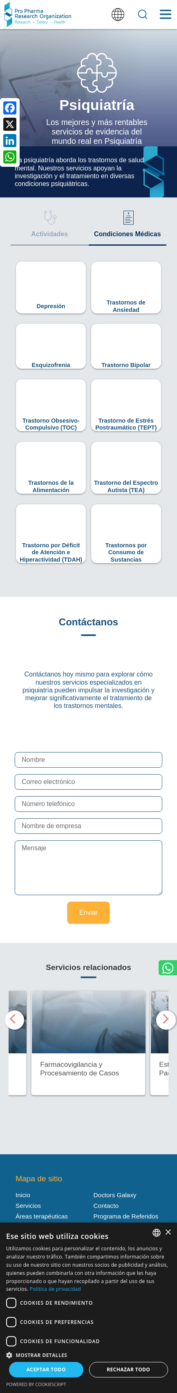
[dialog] (88, 1308)
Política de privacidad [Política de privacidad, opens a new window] (55, 1289)
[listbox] (156, 1233)
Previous (13, 1017)
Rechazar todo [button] (128, 1369)
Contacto (106, 1205)
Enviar (88, 912)
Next (164, 1017)
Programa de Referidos (126, 1216)
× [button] (168, 1233)
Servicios (28, 1205)
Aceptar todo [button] (46, 1369)
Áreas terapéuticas (42, 1216)
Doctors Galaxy (115, 1194)
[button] (88, 1354)
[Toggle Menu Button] (165, 14)
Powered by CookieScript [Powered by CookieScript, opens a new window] (36, 1384)
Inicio (23, 1194)
